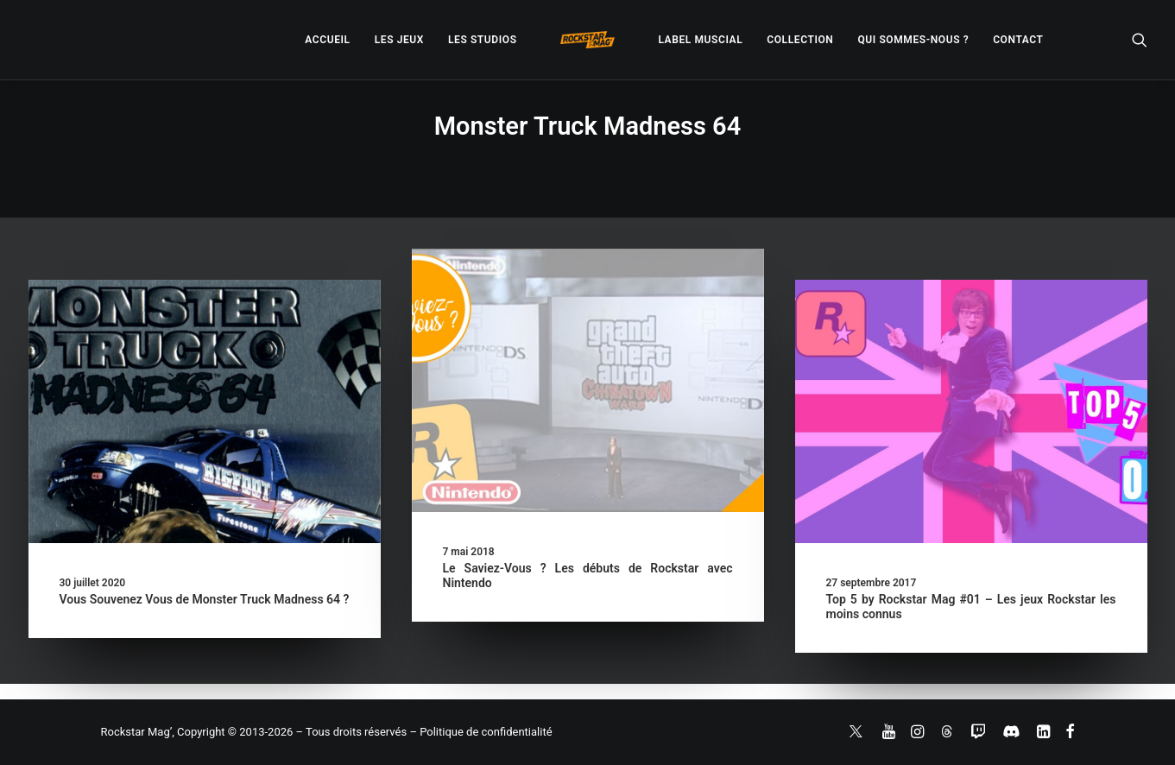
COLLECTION (800, 40)
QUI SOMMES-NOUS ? (913, 40)
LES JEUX (399, 40)
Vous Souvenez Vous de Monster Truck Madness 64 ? (205, 599)
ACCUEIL (327, 40)
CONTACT (1018, 40)
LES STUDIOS (482, 40)
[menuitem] (327, 39)
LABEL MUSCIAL (700, 40)
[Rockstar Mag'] (588, 39)
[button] (1139, 39)
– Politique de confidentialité (480, 731)
